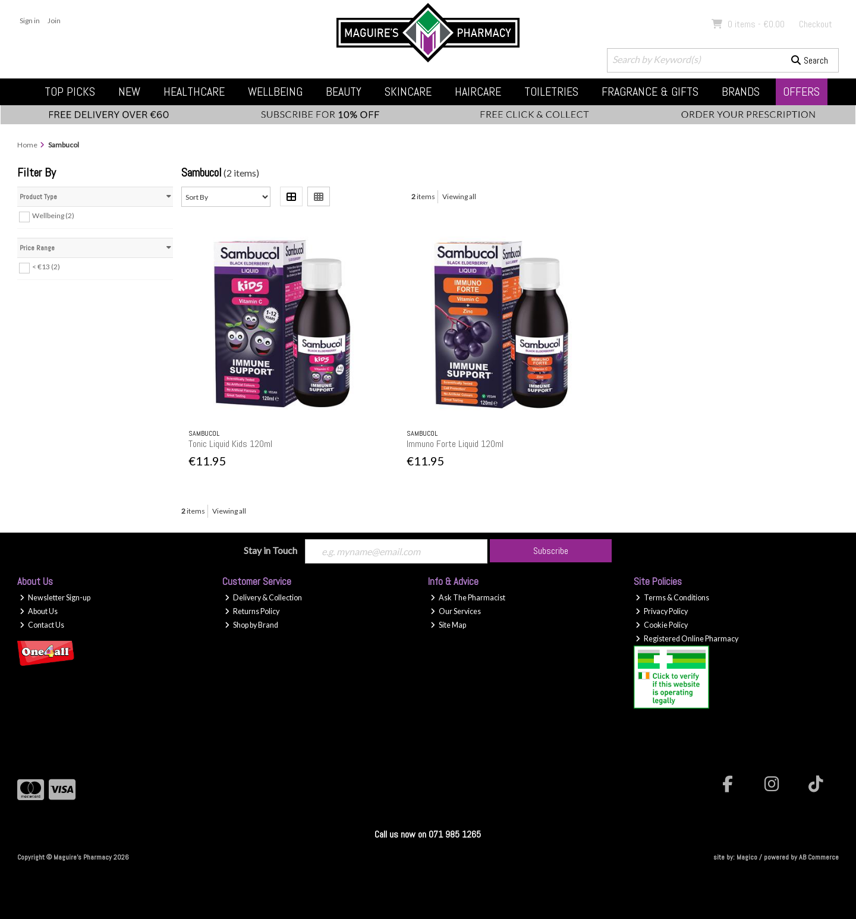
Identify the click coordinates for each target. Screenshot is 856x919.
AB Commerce (819, 857)
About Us (39, 611)
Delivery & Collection (263, 597)
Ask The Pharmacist (467, 597)
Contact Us (42, 625)
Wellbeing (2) (53, 215)
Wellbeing (275, 91)
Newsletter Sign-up (55, 597)
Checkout (815, 24)
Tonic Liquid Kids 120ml (230, 444)
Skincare (408, 91)
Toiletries (551, 91)
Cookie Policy (661, 625)
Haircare (478, 91)
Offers (801, 91)
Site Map (448, 625)
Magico (747, 857)
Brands (741, 91)
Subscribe (550, 551)
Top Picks (70, 91)
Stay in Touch (270, 550)
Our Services (455, 611)
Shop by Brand (251, 625)
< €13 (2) (46, 266)
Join (54, 20)
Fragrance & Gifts (650, 91)
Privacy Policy (661, 611)
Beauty (343, 91)
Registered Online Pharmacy (686, 638)
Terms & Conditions (672, 597)
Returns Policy (252, 611)
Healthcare (194, 91)
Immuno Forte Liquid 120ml (455, 444)
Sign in (30, 20)
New (129, 91)
